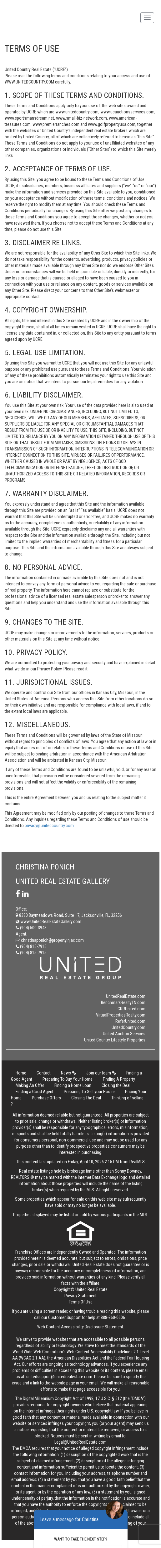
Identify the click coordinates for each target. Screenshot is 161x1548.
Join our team (101, 1072)
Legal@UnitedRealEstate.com (80, 1442)
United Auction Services (124, 1033)
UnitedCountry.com (128, 1027)
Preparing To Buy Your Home (68, 1079)
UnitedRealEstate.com (125, 996)
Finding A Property (119, 1079)
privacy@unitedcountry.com (50, 825)
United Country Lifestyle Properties (114, 1039)
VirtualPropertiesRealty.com (120, 1014)
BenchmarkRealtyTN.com (123, 1002)
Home (21, 1072)
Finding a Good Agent (34, 1091)
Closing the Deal (116, 1085)
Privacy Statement (80, 1295)
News (68, 1072)
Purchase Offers (46, 1097)
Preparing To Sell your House (89, 1091)
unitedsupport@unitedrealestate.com (59, 1376)
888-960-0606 (113, 1317)
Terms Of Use (81, 1301)
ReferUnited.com (130, 1021)
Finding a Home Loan (72, 1085)
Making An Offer (30, 1085)
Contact (44, 1072)
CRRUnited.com (131, 1008)
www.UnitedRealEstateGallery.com (48, 921)
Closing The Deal (86, 1097)
